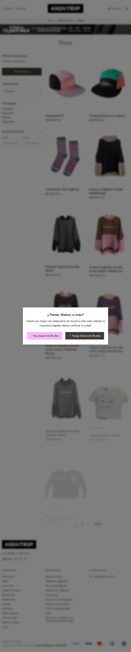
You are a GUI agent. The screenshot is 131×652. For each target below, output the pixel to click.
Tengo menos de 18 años (85, 335)
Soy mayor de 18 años (45, 335)
